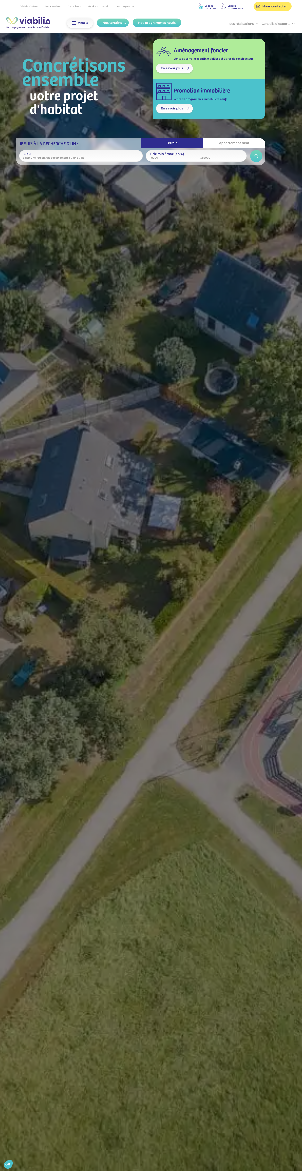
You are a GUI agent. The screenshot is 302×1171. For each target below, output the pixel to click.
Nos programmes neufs (157, 23)
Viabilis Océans (29, 6)
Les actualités (53, 6)
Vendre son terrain (98, 6)
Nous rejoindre (125, 6)
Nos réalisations (241, 24)
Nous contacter (274, 6)
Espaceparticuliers (211, 7)
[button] (74, 23)
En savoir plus (172, 68)
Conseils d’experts (276, 24)
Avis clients (74, 6)
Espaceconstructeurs (236, 7)
